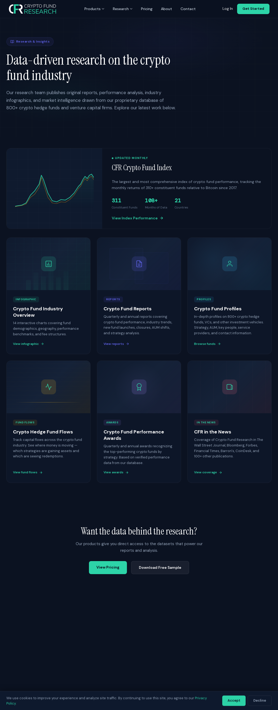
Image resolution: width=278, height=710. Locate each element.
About (166, 8)
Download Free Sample (160, 567)
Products (94, 8)
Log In (228, 8)
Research (122, 8)
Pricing (146, 8)
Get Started (253, 8)
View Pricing (107, 567)
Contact (188, 8)
